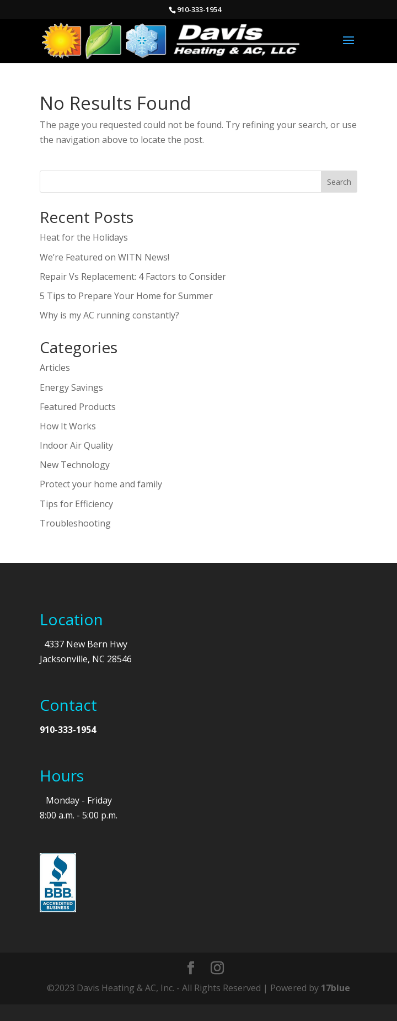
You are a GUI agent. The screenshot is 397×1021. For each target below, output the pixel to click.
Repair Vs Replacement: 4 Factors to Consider (133, 276)
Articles (55, 367)
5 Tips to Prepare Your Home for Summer (126, 296)
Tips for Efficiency (76, 504)
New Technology (75, 465)
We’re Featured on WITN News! (104, 257)
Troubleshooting (75, 523)
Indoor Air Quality (76, 445)
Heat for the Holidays (84, 237)
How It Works (68, 426)
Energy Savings (71, 387)
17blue (335, 988)
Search (339, 182)
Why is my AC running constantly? (109, 315)
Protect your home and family (101, 484)
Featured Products (78, 407)
